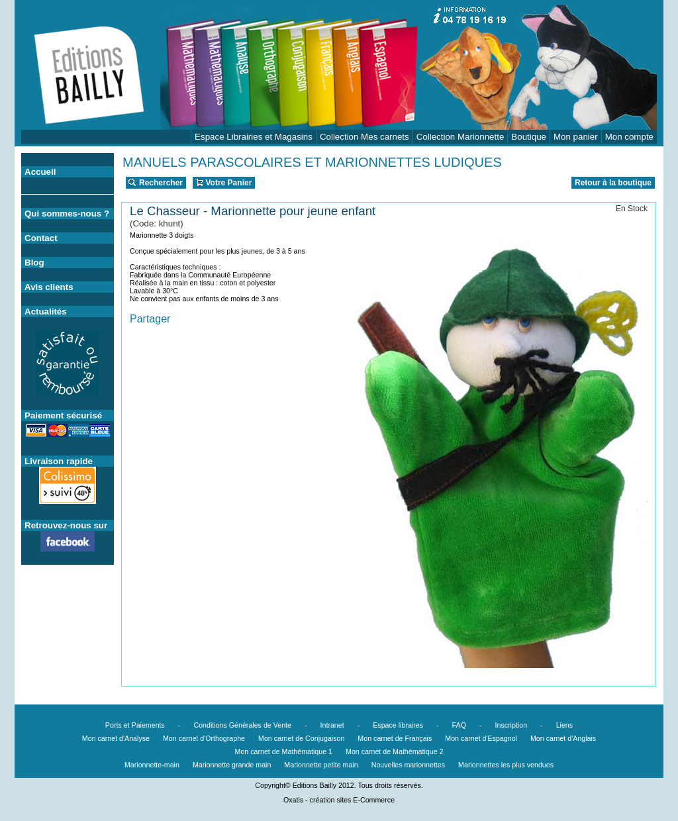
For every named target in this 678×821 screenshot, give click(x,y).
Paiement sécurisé (63, 415)
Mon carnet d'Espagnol (481, 738)
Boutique (528, 137)
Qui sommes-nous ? (66, 213)
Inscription (511, 725)
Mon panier (576, 137)
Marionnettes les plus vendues (506, 765)
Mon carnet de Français (395, 738)
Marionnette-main (151, 765)
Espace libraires (398, 725)
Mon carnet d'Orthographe (204, 738)
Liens (564, 725)
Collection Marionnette (460, 137)
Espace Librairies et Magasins (254, 137)
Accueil (40, 172)
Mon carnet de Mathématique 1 (284, 751)
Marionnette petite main (321, 765)
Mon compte (629, 137)
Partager (150, 318)
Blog (34, 262)
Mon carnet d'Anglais (563, 738)
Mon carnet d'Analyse (116, 738)
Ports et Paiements (135, 725)
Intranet (332, 725)
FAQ (459, 725)
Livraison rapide (58, 461)
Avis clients (48, 287)
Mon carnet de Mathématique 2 (395, 751)
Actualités (45, 311)
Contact (41, 238)
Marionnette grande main (232, 765)
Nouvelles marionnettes (408, 765)
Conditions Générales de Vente (242, 725)
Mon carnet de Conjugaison (301, 738)
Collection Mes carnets (364, 137)
